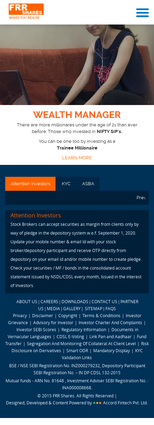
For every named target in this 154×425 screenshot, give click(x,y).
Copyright (67, 315)
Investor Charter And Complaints (110, 322)
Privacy (20, 315)
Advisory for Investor (53, 322)
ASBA (88, 183)
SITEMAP (93, 308)
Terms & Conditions (101, 315)
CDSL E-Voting (71, 336)
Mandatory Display (111, 350)
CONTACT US (104, 301)
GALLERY (72, 308)
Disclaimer (42, 315)
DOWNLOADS (74, 301)
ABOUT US (26, 301)
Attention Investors (30, 183)
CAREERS (49, 301)
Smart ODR (77, 350)
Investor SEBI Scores (36, 329)
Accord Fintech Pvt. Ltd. (125, 402)
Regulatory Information (83, 329)
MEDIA (53, 308)
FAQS (110, 308)
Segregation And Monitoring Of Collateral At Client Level (82, 343)
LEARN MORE (77, 157)
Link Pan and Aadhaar (110, 336)
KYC (66, 183)
